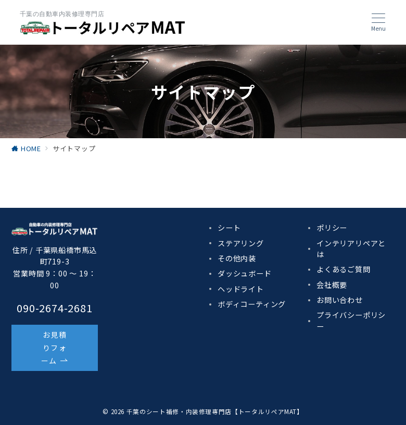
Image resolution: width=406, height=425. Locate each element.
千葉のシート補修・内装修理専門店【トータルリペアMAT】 (214, 411)
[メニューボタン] (378, 23)
